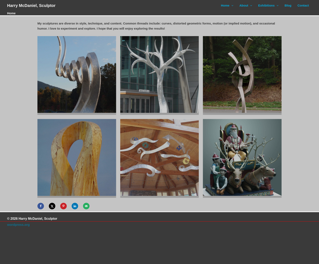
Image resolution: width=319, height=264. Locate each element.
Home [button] (227, 5)
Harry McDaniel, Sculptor (31, 5)
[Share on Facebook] (40, 206)
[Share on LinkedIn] (75, 206)
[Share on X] (52, 206)
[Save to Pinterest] (63, 206)
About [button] (245, 5)
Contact (303, 5)
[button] (231, 5)
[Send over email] (86, 206)
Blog (288, 5)
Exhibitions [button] (268, 5)
